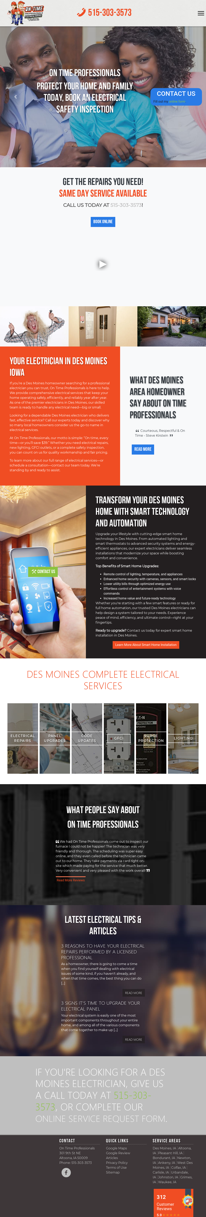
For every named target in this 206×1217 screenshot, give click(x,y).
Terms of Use (116, 1179)
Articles (112, 1169)
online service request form (90, 1123)
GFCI (119, 738)
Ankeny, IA (166, 1174)
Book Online (103, 222)
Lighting (183, 738)
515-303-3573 (110, 13)
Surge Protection (151, 738)
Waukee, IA (167, 1193)
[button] (15, 96)
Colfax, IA (178, 1179)
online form (177, 101)
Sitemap (113, 1184)
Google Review (118, 1164)
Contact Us (46, 571)
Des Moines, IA (164, 1160)
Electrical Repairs (22, 738)
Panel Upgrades (55, 738)
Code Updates (87, 738)
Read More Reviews (71, 880)
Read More (142, 449)
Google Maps (116, 1160)
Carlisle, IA (161, 1184)
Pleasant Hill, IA (170, 1164)
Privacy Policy (117, 1174)
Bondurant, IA (164, 1169)
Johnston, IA (168, 1189)
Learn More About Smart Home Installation (146, 645)
